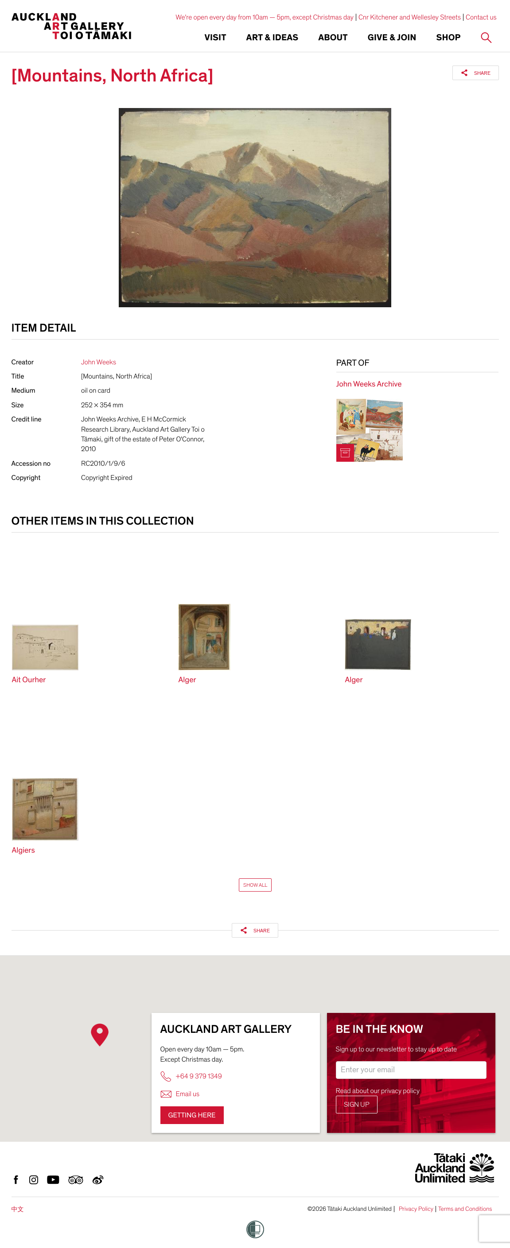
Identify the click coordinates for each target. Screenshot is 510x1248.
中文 (18, 1209)
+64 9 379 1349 (191, 1076)
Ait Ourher (29, 680)
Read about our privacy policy (378, 1091)
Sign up (357, 1104)
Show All (255, 885)
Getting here (192, 1115)
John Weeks (98, 362)
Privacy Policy (416, 1209)
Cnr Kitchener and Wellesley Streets (409, 17)
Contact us (481, 17)
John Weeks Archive (369, 384)
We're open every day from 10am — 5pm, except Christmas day (264, 17)
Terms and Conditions (465, 1209)
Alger (187, 680)
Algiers (23, 851)
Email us (180, 1094)
